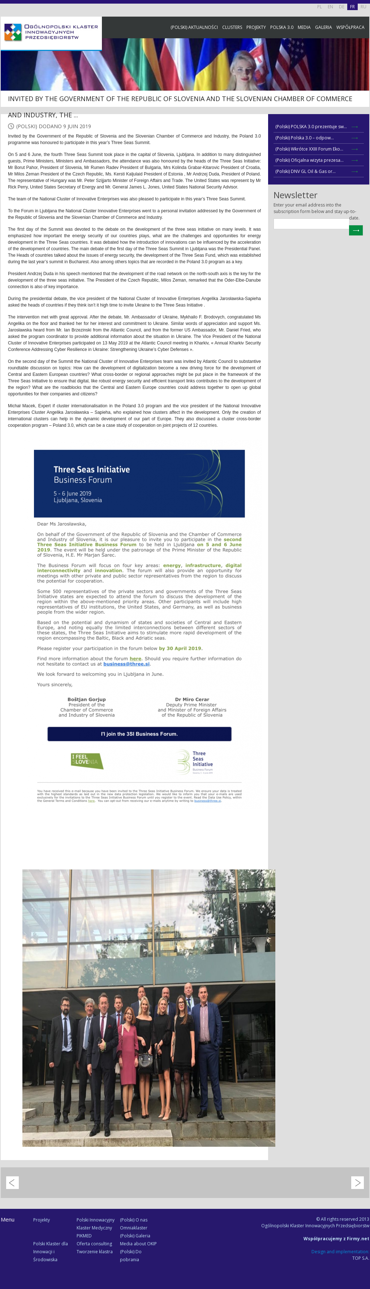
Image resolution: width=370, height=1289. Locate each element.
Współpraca (350, 27)
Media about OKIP (138, 1244)
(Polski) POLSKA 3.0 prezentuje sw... (311, 126)
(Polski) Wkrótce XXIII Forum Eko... (309, 149)
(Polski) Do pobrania (131, 1256)
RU (363, 7)
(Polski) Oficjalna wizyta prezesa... (309, 160)
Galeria (323, 27)
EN (330, 7)
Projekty (256, 27)
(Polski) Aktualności (194, 27)
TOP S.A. (360, 1258)
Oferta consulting (94, 1244)
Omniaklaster (133, 1228)
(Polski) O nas (133, 1220)
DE (341, 7)
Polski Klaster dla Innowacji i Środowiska (50, 1252)
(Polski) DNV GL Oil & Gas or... (305, 171)
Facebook (363, 80)
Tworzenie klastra (95, 1252)
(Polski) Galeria (135, 1236)
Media (304, 27)
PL (319, 7)
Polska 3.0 (281, 27)
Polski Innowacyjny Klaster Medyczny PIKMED (96, 1228)
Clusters (232, 27)
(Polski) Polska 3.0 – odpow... (304, 138)
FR (352, 7)
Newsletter (363, 134)
